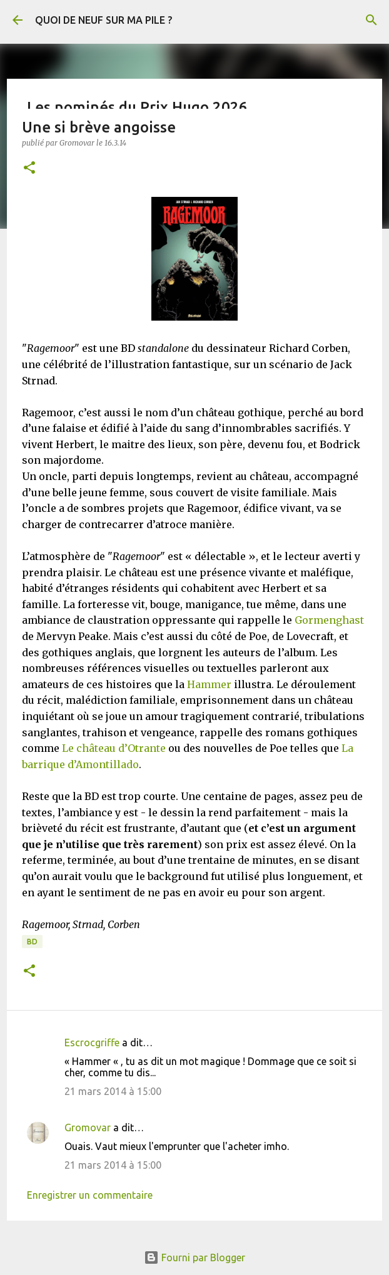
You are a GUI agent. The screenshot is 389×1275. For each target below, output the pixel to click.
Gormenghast (329, 620)
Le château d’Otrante (114, 748)
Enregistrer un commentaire (90, 1195)
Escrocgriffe (91, 1042)
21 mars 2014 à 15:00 (112, 1091)
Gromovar (87, 1127)
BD (32, 942)
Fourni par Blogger (194, 1257)
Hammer (209, 684)
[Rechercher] (371, 20)
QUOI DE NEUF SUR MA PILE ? (103, 20)
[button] (29, 168)
